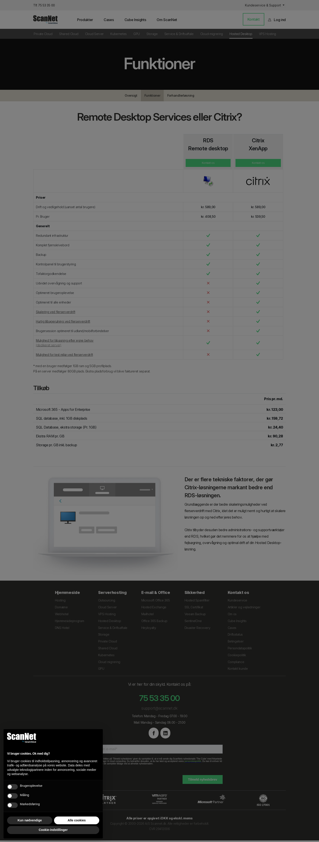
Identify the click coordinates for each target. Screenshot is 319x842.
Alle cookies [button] (77, 820)
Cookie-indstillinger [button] (53, 830)
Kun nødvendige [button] (30, 820)
